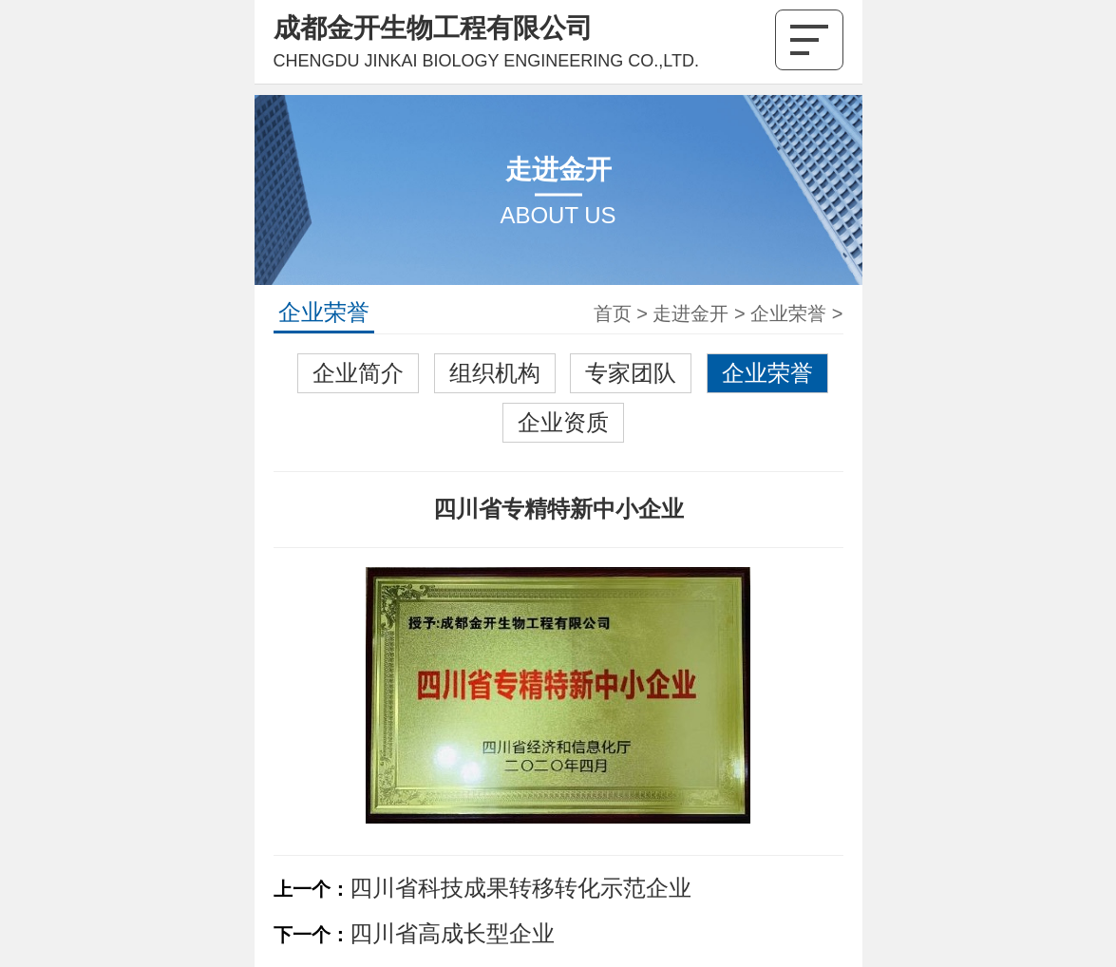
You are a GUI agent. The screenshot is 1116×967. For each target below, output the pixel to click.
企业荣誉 (788, 313)
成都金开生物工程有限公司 (433, 28)
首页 (613, 313)
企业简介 (358, 373)
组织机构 (494, 373)
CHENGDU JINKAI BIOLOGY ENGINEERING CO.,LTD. (486, 60)
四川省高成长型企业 (452, 933)
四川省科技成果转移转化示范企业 (520, 888)
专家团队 (630, 373)
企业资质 (563, 422)
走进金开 (690, 313)
